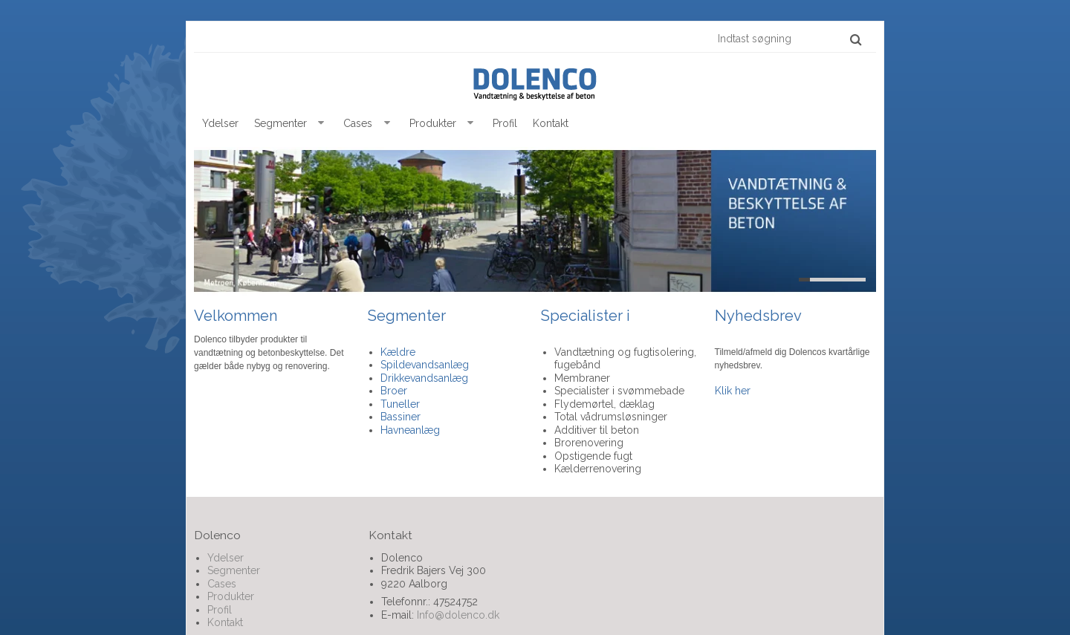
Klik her (732, 391)
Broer (393, 391)
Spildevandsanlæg (424, 365)
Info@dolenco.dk (458, 615)
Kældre (397, 352)
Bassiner (400, 417)
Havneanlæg (410, 430)
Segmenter (407, 316)
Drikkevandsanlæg (424, 378)
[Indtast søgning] (788, 39)
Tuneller (400, 404)
